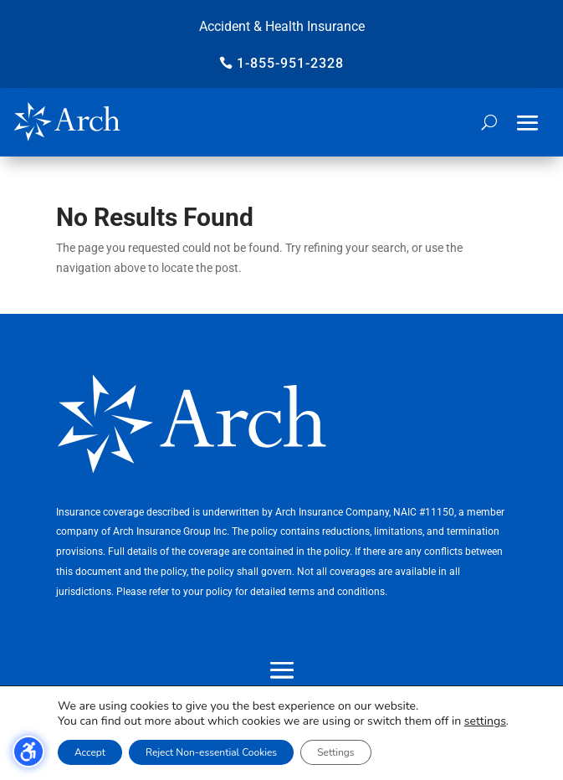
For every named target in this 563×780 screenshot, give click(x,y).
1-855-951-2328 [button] (290, 63)
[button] (528, 123)
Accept (89, 752)
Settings (335, 752)
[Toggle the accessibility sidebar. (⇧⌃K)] (28, 751)
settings (485, 721)
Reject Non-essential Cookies (211, 752)
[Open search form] (489, 122)
